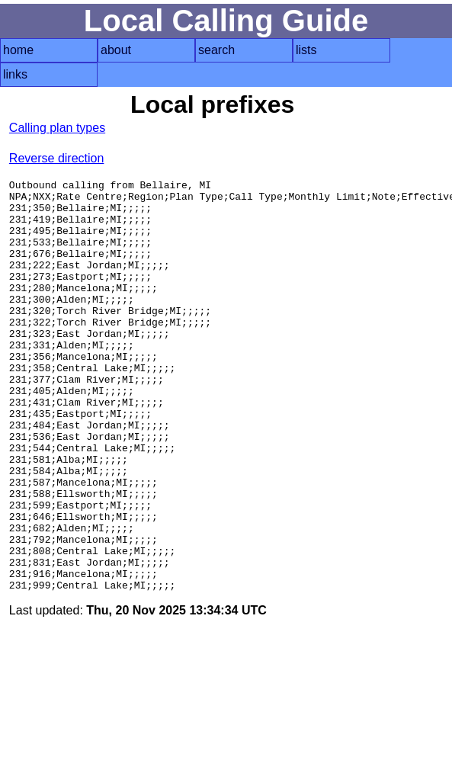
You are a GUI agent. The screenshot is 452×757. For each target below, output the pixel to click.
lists (306, 49)
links (15, 74)
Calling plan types (57, 127)
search (216, 49)
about (116, 49)
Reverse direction (56, 158)
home (18, 49)
